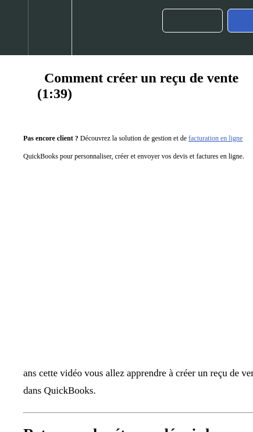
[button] (14, 27)
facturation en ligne (215, 138)
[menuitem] (50, 27)
